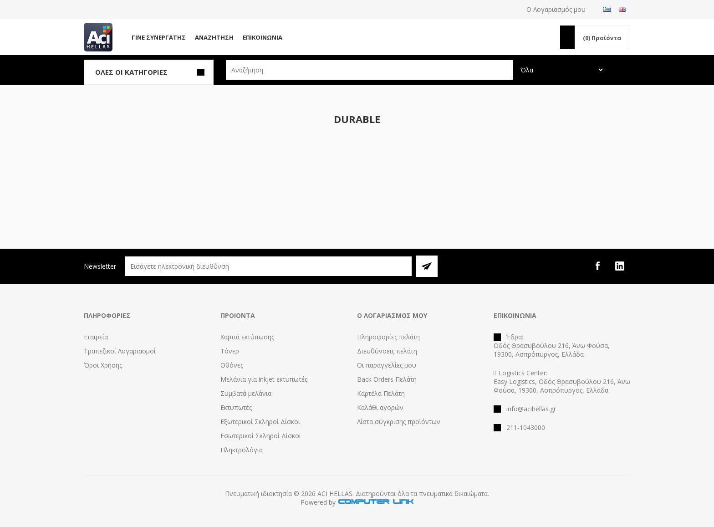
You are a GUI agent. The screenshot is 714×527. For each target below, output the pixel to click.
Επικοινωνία (262, 37)
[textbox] (369, 70)
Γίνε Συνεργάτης (159, 37)
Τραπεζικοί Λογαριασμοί (120, 351)
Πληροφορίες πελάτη (388, 337)
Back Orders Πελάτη (387, 379)
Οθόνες (231, 365)
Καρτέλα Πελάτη (381, 393)
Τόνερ (229, 351)
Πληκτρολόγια (241, 449)
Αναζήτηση (214, 37)
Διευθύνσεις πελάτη (387, 351)
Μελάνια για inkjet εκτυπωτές (263, 379)
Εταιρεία (96, 337)
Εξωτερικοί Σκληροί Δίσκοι (260, 421)
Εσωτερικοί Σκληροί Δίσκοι (260, 435)
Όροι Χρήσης (103, 365)
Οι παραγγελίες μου (386, 365)
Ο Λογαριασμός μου (556, 9)
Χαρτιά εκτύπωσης (247, 337)
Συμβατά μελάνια (245, 393)
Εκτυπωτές (236, 407)
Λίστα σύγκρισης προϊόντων (398, 421)
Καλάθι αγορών (380, 407)
